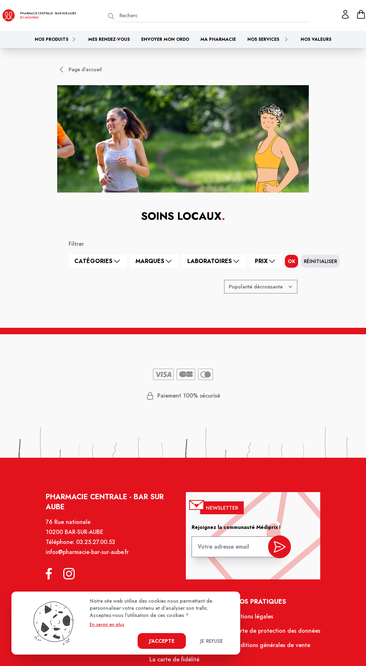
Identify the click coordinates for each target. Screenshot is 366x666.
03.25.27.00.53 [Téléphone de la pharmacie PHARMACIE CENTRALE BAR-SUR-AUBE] (98, 547)
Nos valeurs (316, 39)
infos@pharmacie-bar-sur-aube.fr (90, 557)
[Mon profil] (345, 14)
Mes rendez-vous (109, 39)
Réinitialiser (320, 261)
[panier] (361, 14)
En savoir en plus (107, 624)
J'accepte (161, 641)
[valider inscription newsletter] (276, 550)
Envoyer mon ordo (165, 39)
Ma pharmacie (218, 39)
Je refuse (211, 641)
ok (291, 261)
